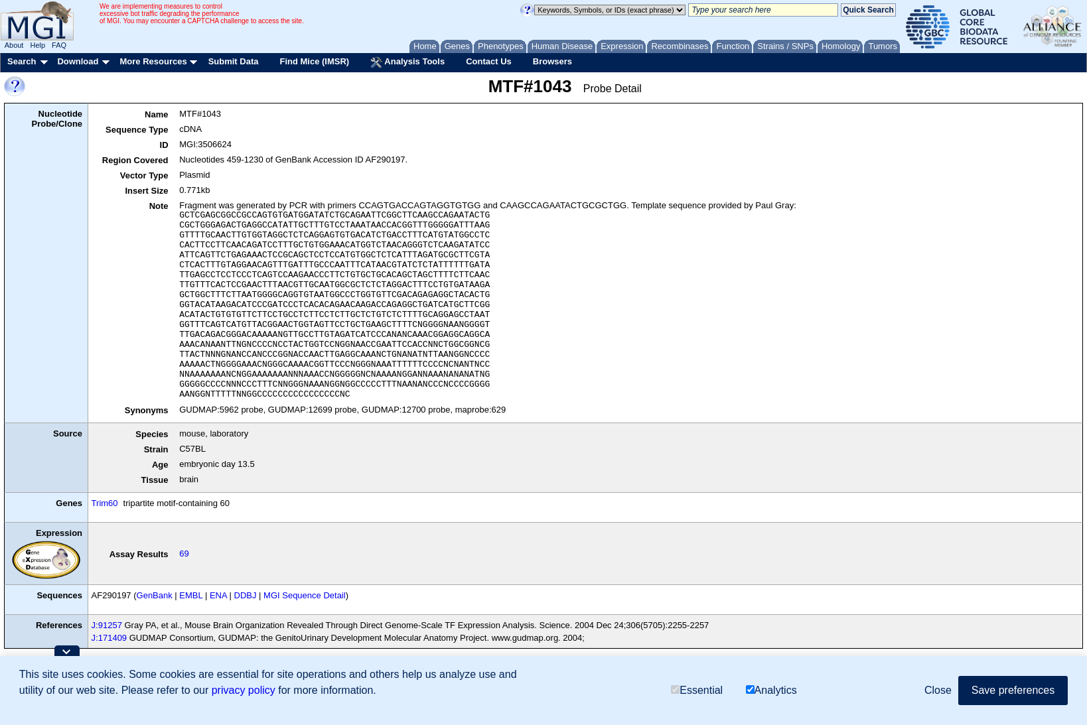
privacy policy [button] (243, 690)
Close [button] (938, 690)
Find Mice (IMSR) (314, 61)
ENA (218, 595)
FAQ (59, 45)
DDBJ (245, 595)
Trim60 (105, 503)
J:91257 (107, 625)
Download (77, 61)
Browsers (552, 61)
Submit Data (233, 61)
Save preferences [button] (1013, 690)
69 (183, 554)
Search (21, 61)
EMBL (190, 595)
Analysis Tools (407, 62)
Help (37, 45)
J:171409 (109, 638)
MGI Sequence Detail (304, 595)
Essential (697, 690)
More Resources (152, 61)
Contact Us (489, 61)
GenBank (155, 595)
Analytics (771, 690)
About (14, 45)
